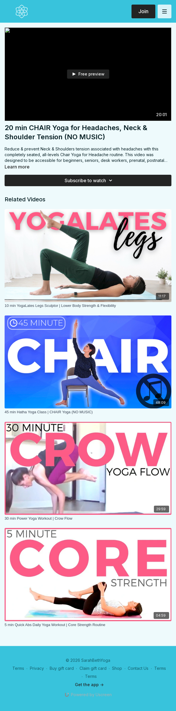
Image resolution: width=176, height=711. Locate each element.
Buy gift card (62, 668)
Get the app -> (89, 684)
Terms (18, 668)
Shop (117, 668)
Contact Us (138, 668)
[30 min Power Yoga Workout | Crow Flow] (88, 518)
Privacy (37, 668)
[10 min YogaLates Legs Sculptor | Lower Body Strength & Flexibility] (88, 306)
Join (143, 11)
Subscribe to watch (89, 180)
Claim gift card (93, 668)
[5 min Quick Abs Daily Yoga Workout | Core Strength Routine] (88, 625)
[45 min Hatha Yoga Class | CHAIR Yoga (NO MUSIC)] (88, 412)
